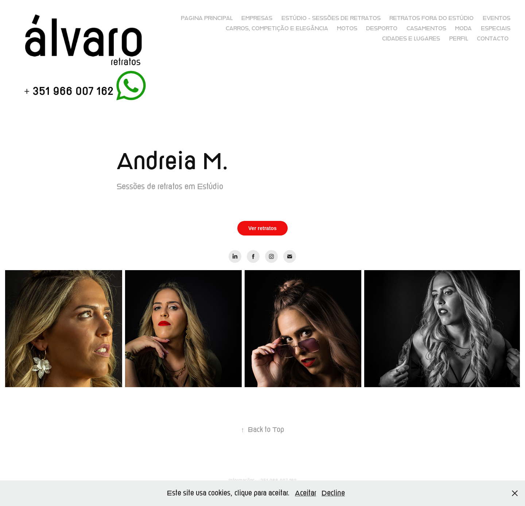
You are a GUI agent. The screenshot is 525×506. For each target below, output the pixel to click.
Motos (347, 28)
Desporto (381, 28)
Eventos (496, 18)
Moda (463, 28)
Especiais (495, 28)
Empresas (256, 18)
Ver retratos (262, 228)
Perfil (458, 38)
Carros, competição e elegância (277, 28)
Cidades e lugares (411, 38)
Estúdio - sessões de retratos (331, 18)
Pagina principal (207, 18)
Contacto (493, 38)
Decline (333, 493)
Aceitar (305, 493)
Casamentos (426, 28)
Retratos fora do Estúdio (431, 18)
